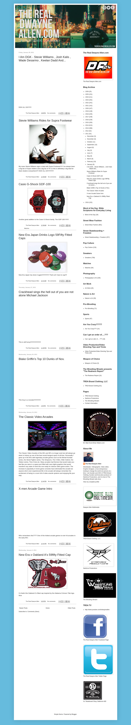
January (90, 164)
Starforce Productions (92, 398)
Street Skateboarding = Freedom (95, 237)
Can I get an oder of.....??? (93, 339)
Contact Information (91, 403)
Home (48, 608)
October (90, 142)
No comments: (51, 113)
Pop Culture (89, 247)
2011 (87, 134)
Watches (26, 228)
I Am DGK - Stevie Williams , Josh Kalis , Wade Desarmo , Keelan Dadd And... (45, 58)
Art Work (88, 288)
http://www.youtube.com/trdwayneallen (97, 609)
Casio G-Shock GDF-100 (35, 184)
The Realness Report (92, 375)
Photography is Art (91, 278)
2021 (87, 105)
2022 (87, 103)
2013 (87, 128)
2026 (87, 91)
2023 (87, 100)
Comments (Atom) (33, 611)
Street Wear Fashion (91, 225)
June (89, 153)
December (90, 136)
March (89, 159)
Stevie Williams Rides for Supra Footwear (45, 120)
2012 (87, 131)
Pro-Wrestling (89, 308)
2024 (87, 97)
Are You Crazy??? (91, 329)
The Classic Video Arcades (36, 416)
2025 (87, 94)
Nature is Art (89, 298)
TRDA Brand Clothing (92, 386)
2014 (87, 125)
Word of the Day (90, 215)
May (88, 156)
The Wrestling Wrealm (92, 401)
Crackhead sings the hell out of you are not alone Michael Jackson (46, 293)
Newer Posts (23, 608)
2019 (87, 111)
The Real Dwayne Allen (93, 464)
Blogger (74, 714)
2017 (87, 117)
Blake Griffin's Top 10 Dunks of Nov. (41, 359)
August (89, 147)
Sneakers (88, 257)
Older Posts (71, 608)
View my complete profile (91, 482)
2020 (87, 108)
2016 (87, 120)
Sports (87, 318)
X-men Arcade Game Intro (35, 488)
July (88, 150)
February (90, 161)
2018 (87, 114)
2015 (87, 122)
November (90, 139)
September (90, 145)
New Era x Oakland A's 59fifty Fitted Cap (45, 554)
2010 (87, 202)
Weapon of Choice (91, 363)
